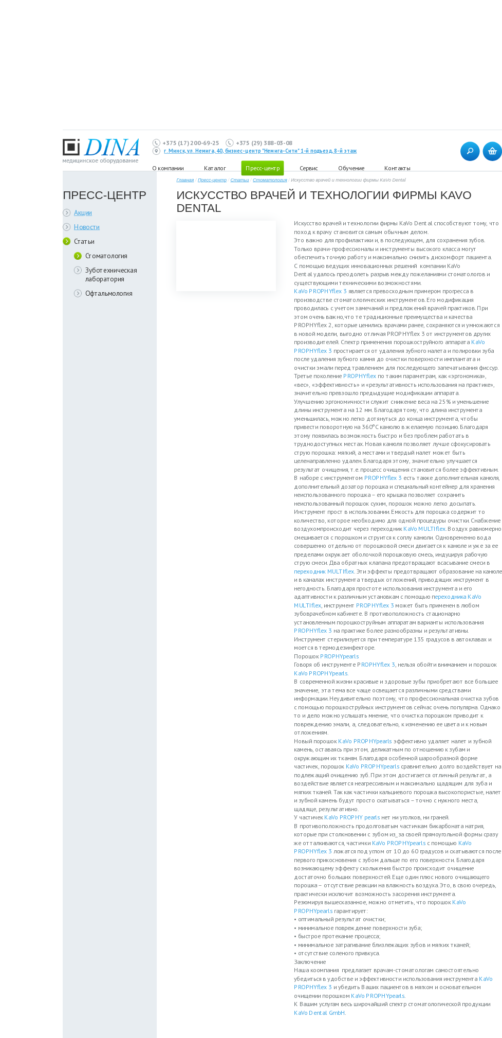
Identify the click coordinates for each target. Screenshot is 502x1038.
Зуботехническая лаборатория (111, 274)
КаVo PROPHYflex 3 (320, 291)
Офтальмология (109, 293)
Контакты (397, 168)
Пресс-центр (262, 168)
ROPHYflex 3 (378, 664)
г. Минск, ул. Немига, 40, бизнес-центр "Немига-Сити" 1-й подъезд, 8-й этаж (260, 151)
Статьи (84, 241)
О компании (167, 168)
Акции (83, 212)
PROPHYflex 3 (383, 477)
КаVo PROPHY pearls (352, 817)
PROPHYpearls (339, 656)
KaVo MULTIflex (424, 528)
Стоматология (106, 256)
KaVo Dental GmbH (319, 1012)
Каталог (215, 168)
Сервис (309, 168)
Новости (87, 226)
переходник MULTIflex (324, 571)
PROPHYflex (359, 376)
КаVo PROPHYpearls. (321, 673)
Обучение (351, 168)
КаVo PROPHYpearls (365, 741)
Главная (185, 180)
